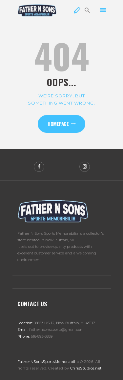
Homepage (58, 123)
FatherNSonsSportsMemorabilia (48, 361)
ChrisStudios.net (86, 368)
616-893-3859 (41, 336)
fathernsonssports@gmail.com (56, 329)
